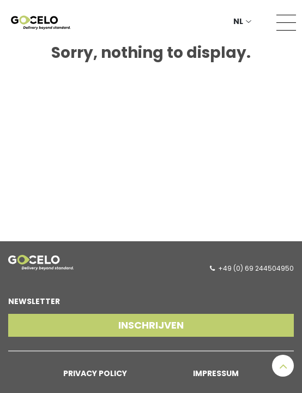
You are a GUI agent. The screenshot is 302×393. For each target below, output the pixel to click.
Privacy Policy (95, 373)
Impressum (216, 373)
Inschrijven (151, 325)
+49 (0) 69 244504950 (256, 268)
